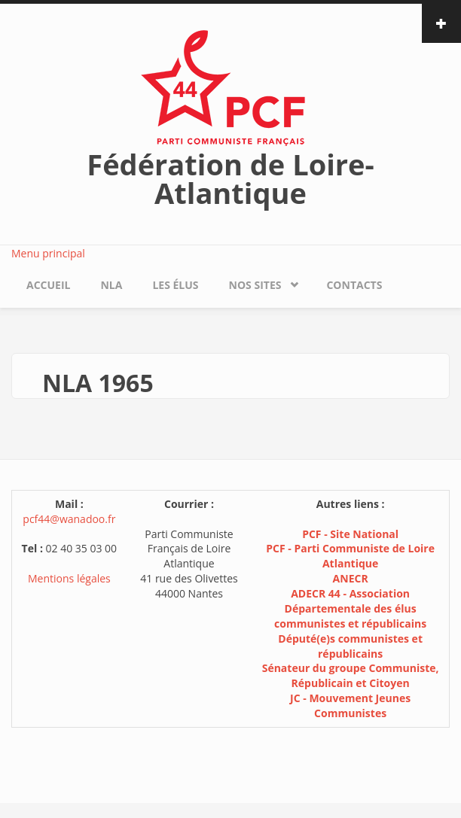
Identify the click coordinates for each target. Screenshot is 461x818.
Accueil (48, 285)
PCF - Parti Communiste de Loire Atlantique (350, 555)
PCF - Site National (350, 534)
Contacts (354, 285)
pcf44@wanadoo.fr (69, 519)
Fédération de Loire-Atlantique (230, 178)
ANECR (350, 578)
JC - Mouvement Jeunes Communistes (350, 705)
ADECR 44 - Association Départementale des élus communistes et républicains (350, 608)
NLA (111, 285)
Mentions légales (69, 578)
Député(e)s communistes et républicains (350, 646)
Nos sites (255, 285)
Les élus (175, 285)
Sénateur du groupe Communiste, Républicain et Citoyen (350, 675)
